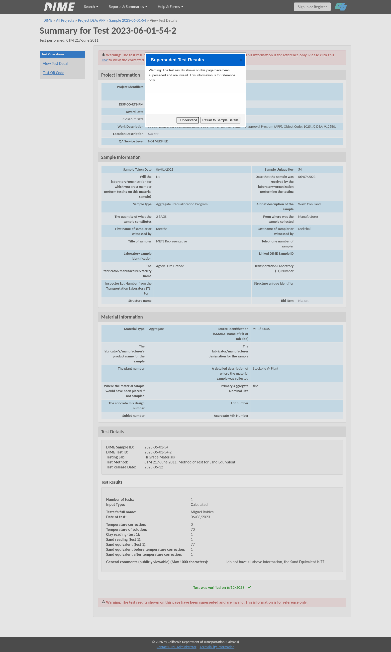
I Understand (188, 120)
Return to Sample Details (220, 120)
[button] (241, 59)
